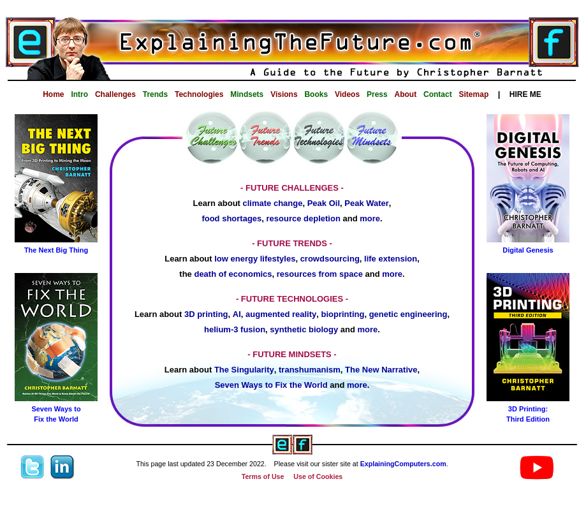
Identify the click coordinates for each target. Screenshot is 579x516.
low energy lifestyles (254, 258)
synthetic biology (304, 329)
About (406, 94)
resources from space (320, 274)
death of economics (233, 274)
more (370, 218)
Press (377, 94)
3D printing (206, 314)
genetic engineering (408, 314)
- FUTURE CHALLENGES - (292, 188)
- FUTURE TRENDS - (292, 243)
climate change (273, 203)
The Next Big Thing (56, 250)
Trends (155, 94)
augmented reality (281, 314)
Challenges (115, 94)
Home (53, 94)
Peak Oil (323, 203)
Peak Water (366, 203)
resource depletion (304, 218)
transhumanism (310, 369)
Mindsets (246, 94)
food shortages (231, 218)
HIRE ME (525, 94)
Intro (79, 94)
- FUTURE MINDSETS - (291, 354)
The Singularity (244, 369)
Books (316, 94)
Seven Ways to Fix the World (271, 385)
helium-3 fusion (234, 329)
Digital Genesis (527, 250)
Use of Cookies (317, 476)
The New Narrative (381, 369)
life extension (390, 258)
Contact (437, 94)
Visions (283, 94)
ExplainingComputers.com (403, 464)
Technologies (199, 94)
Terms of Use (263, 476)
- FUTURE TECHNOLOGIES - (292, 299)
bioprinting (343, 314)
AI (237, 314)
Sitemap (474, 94)
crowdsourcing (330, 258)
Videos (347, 94)
